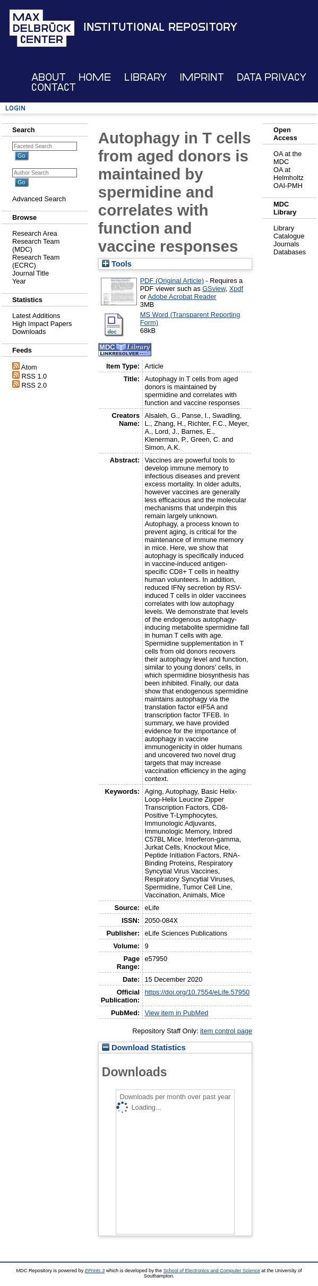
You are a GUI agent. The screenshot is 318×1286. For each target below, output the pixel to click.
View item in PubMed (176, 1013)
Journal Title (30, 273)
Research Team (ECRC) (35, 261)
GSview (213, 289)
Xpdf (236, 289)
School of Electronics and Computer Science (212, 1270)
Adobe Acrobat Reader (182, 297)
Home (95, 77)
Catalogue (288, 236)
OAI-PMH (288, 186)
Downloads (29, 332)
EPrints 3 (95, 1270)
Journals (286, 244)
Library (145, 77)
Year (19, 281)
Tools (117, 264)
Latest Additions (36, 316)
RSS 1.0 (34, 376)
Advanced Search (39, 199)
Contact (53, 87)
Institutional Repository (160, 27)
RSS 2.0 (34, 385)
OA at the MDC (287, 158)
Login (15, 108)
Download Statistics (144, 1047)
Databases (289, 252)
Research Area (34, 233)
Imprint (201, 77)
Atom (29, 367)
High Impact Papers (42, 324)
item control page (226, 1031)
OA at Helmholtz (288, 174)
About (48, 77)
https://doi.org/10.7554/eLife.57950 (197, 992)
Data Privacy (271, 77)
